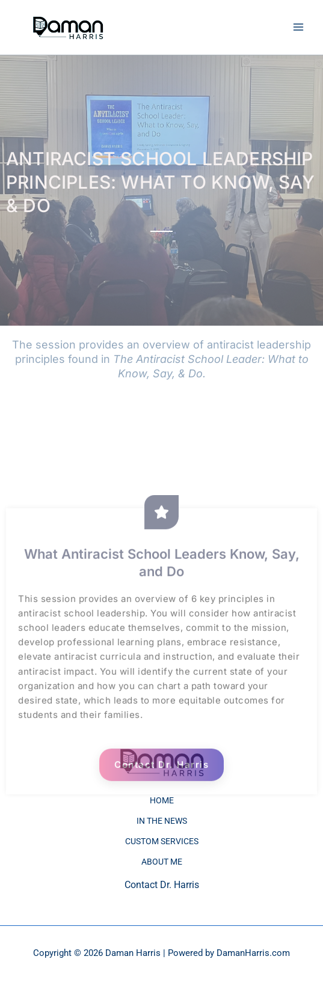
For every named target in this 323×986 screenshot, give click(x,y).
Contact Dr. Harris (161, 792)
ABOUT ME (161, 861)
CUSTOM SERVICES (161, 841)
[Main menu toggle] (298, 27)
